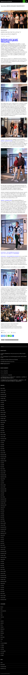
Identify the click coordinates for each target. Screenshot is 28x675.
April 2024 (2, 430)
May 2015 (2, 589)
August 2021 (3, 478)
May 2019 (2, 509)
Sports (2, 635)
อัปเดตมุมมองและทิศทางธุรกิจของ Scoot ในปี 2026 (9, 359)
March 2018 (3, 521)
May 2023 (2, 446)
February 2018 (3, 523)
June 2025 (2, 404)
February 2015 (3, 595)
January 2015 (3, 597)
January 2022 (3, 472)
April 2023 (2, 448)
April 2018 (2, 519)
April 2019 (2, 511)
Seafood (2, 631)
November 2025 (3, 396)
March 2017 (3, 545)
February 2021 (3, 484)
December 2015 (3, 575)
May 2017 (2, 541)
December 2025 (3, 394)
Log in (2, 662)
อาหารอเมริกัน (3, 651)
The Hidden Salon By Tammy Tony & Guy (7, 361)
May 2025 (2, 406)
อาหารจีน (2, 649)
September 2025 (3, 400)
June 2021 (2, 482)
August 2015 (3, 583)
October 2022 (3, 458)
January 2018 (3, 525)
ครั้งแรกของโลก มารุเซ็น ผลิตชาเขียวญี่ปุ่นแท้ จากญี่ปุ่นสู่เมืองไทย (13, 380)
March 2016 (3, 569)
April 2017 (2, 543)
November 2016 (3, 553)
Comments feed (3, 666)
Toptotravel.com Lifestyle (6, 1)
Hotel (1, 614)
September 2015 (3, 581)
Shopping (5, 30)
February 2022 (3, 470)
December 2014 (3, 599)
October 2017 (3, 531)
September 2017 (3, 533)
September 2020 (3, 490)
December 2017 (3, 527)
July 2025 (2, 402)
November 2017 (3, 529)
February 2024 (3, 434)
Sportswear (2, 637)
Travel (2, 639)
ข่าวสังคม (2, 645)
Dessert (2, 606)
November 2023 (3, 438)
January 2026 (3, 392)
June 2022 (2, 464)
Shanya (8, 36)
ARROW (3, 339)
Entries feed (3, 664)
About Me (6, 370)
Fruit (1, 612)
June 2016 (2, 563)
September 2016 (3, 557)
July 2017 (2, 537)
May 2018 (2, 517)
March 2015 (3, 593)
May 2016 (2, 565)
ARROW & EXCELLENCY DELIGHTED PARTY (11, 33)
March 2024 (3, 432)
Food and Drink (3, 610)
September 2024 (3, 420)
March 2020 (3, 496)
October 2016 (3, 555)
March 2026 (3, 388)
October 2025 (3, 398)
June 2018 (2, 515)
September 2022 (3, 460)
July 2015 (2, 585)
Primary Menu (26, 1)
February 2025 (3, 412)
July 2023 (2, 442)
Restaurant (2, 629)
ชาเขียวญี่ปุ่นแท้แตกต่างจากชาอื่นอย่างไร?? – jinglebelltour (11, 376)
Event (2, 30)
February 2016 (3, 571)
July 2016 (2, 561)
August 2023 (3, 440)
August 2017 (3, 535)
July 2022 (2, 462)
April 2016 (2, 567)
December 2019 (3, 498)
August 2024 (3, 422)
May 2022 (2, 466)
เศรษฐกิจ (2, 655)
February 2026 (3, 390)
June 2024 (2, 426)
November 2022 (3, 456)
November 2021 (3, 474)
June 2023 (2, 444)
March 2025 (3, 410)
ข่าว (1, 641)
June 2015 (2, 587)
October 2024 (3, 418)
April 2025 (2, 408)
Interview (2, 616)
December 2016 (3, 551)
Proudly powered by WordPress (5, 673)
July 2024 (2, 424)
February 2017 (3, 547)
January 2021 (3, 486)
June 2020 (2, 492)
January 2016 (3, 573)
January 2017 (3, 549)
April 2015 (2, 591)
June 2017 (2, 539)
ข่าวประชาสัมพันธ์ (4, 643)
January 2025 (3, 414)
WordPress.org (3, 668)
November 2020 (3, 488)
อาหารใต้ (2, 653)
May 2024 (2, 428)
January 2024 (3, 436)
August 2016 (3, 559)
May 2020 (2, 494)
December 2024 (3, 416)
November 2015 (3, 577)
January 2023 (3, 452)
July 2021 (2, 480)
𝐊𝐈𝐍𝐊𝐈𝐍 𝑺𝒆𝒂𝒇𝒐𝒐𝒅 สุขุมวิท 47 (5, 363)
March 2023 (3, 450)
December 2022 (3, 454)
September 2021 (3, 476)
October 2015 (3, 579)
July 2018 (2, 513)
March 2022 (3, 468)
